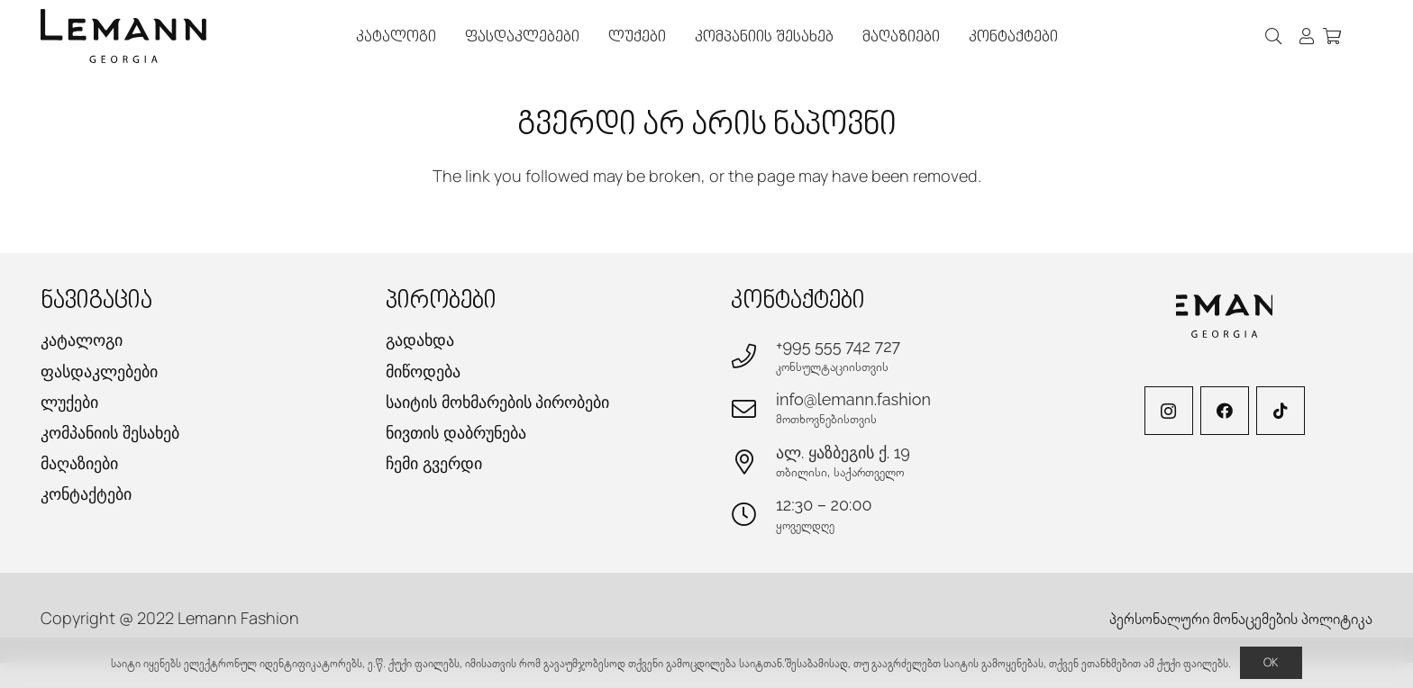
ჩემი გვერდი (434, 463)
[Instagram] (1168, 410)
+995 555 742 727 (838, 346)
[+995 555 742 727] (753, 355)
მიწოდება (423, 371)
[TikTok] (1280, 410)
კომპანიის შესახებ (110, 432)
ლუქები (69, 402)
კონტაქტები (86, 493)
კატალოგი (82, 339)
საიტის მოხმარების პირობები (497, 402)
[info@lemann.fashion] (753, 408)
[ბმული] (1306, 36)
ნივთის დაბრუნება (456, 432)
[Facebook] (1224, 410)
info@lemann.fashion (853, 399)
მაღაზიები (79, 463)
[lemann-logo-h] (123, 36)
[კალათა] (1332, 36)
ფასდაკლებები (99, 371)
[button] (1274, 36)
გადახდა (420, 339)
